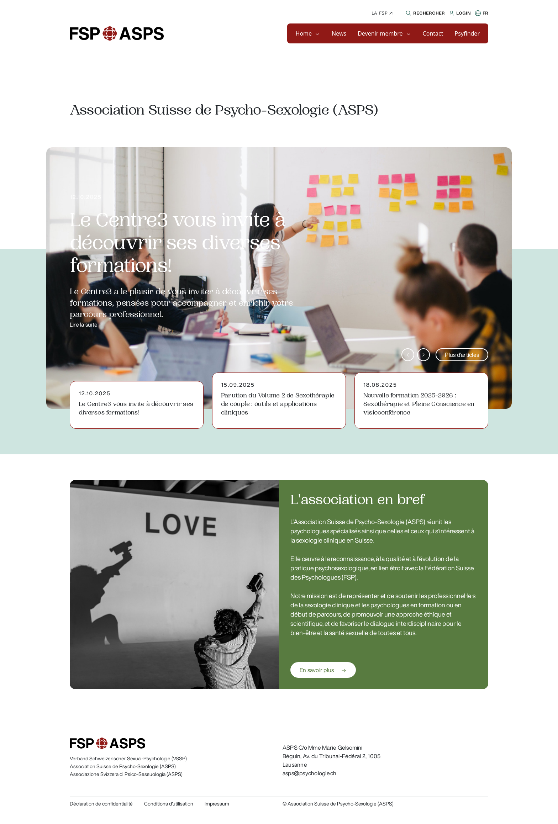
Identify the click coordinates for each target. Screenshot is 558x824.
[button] (424, 13)
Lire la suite (84, 324)
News (339, 33)
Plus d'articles (462, 355)
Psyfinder (467, 33)
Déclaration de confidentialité (101, 803)
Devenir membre (380, 33)
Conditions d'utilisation (168, 803)
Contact (433, 33)
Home (304, 33)
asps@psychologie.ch (310, 773)
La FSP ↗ (382, 13)
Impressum (217, 803)
